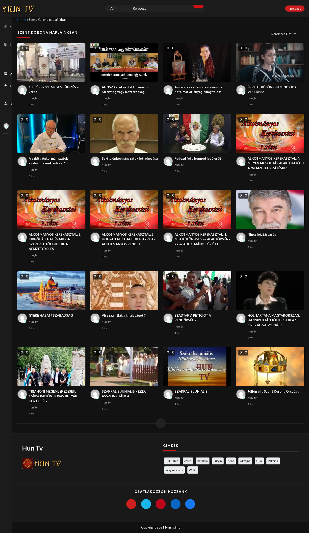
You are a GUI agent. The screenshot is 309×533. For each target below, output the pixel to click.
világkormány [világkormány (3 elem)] (174, 470)
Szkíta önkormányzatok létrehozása (130, 158)
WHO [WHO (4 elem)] (192, 470)
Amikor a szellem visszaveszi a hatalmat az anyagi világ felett (198, 89)
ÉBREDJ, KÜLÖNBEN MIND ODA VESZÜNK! (272, 89)
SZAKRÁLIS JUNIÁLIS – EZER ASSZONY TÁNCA (124, 393)
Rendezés (284, 34)
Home (21, 20)
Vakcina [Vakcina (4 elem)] (273, 460)
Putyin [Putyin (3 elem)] (218, 460)
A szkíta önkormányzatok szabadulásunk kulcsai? (48, 160)
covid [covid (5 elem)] (187, 460)
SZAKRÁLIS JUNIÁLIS (191, 391)
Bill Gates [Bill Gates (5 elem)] (172, 460)
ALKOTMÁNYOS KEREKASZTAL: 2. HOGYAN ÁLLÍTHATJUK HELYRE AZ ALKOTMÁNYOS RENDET (129, 239)
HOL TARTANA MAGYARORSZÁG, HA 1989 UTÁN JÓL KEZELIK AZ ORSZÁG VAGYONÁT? (274, 320)
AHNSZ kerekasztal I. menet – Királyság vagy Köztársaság (125, 89)
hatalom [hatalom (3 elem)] (202, 460)
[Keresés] (154, 8)
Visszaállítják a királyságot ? (124, 315)
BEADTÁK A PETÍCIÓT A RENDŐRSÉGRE (193, 317)
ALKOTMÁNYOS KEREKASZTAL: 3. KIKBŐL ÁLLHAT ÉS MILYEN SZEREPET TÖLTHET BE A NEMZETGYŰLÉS (55, 241)
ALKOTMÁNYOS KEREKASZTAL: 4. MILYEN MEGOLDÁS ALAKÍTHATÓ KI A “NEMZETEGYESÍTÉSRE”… (276, 163)
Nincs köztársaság (262, 234)
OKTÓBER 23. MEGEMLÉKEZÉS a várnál (53, 89)
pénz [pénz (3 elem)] (231, 460)
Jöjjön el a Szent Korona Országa (273, 391)
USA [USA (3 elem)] (259, 460)
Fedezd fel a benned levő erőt (198, 158)
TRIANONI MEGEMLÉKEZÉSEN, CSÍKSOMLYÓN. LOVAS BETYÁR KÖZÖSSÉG (53, 396)
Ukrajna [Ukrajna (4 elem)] (245, 460)
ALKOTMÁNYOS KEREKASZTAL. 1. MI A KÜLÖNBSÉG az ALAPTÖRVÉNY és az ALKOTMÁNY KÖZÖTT (203, 239)
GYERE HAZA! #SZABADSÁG (51, 315)
